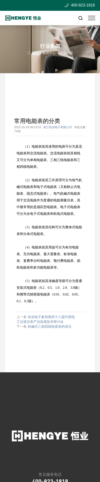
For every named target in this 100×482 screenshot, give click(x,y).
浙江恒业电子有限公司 (57, 127)
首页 (35, 54)
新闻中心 (49, 54)
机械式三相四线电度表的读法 (49, 326)
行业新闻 (66, 54)
